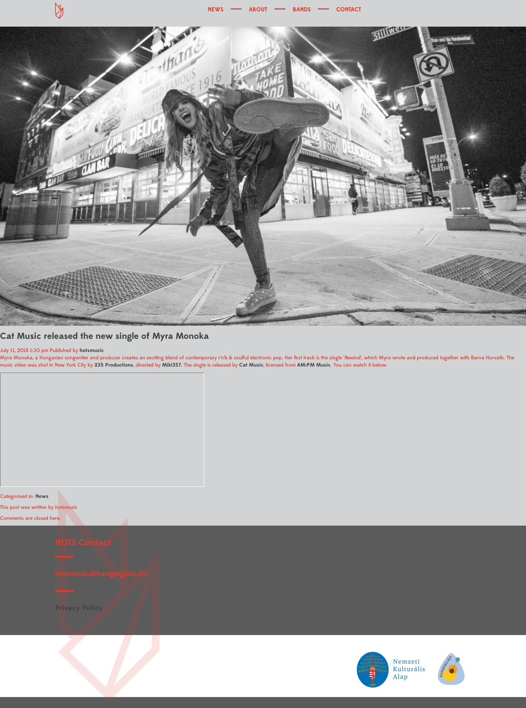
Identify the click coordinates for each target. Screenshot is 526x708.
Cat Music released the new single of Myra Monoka (104, 336)
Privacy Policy (79, 607)
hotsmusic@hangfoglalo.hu (101, 573)
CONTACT (348, 9)
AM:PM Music (313, 365)
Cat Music (251, 365)
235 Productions (114, 365)
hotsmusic (92, 350)
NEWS (215, 9)
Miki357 (171, 365)
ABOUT (258, 9)
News (42, 496)
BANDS (302, 9)
